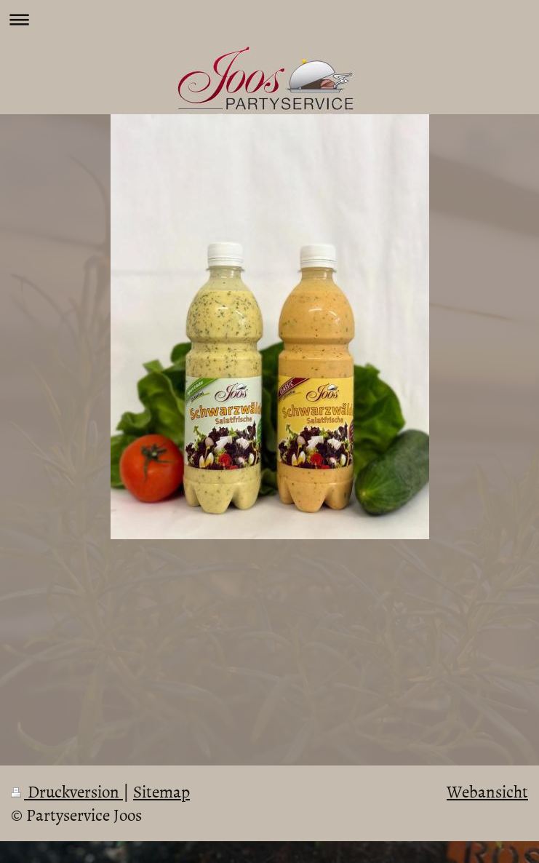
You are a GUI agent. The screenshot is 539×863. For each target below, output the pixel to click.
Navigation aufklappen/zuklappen (269, 19)
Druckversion (67, 791)
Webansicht (487, 791)
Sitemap (161, 791)
